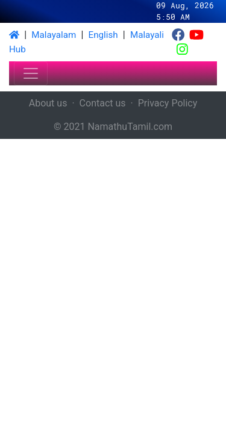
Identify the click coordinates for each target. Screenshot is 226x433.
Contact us (103, 103)
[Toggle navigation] (31, 73)
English (103, 34)
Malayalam (53, 34)
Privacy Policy (168, 103)
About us (48, 103)
